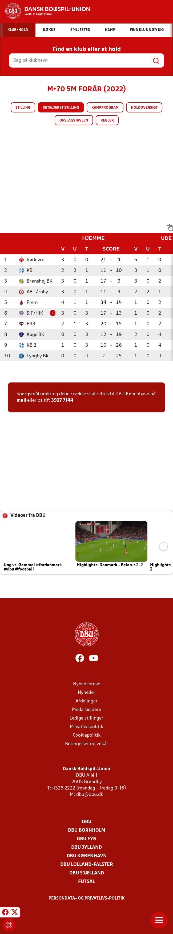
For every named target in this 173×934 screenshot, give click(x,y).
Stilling (22, 108)
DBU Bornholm (86, 830)
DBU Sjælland (86, 873)
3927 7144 (62, 400)
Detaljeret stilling (61, 108)
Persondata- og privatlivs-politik (87, 898)
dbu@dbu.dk (89, 794)
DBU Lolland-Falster (86, 864)
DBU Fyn (86, 839)
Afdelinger (86, 701)
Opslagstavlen (73, 120)
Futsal (86, 882)
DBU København (87, 856)
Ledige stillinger (86, 718)
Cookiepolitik (86, 735)
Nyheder (86, 692)
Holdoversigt (144, 108)
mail (21, 400)
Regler (107, 120)
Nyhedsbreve (86, 684)
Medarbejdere (86, 710)
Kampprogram (105, 108)
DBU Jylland (86, 847)
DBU (86, 822)
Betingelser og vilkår (86, 744)
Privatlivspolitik (86, 727)
